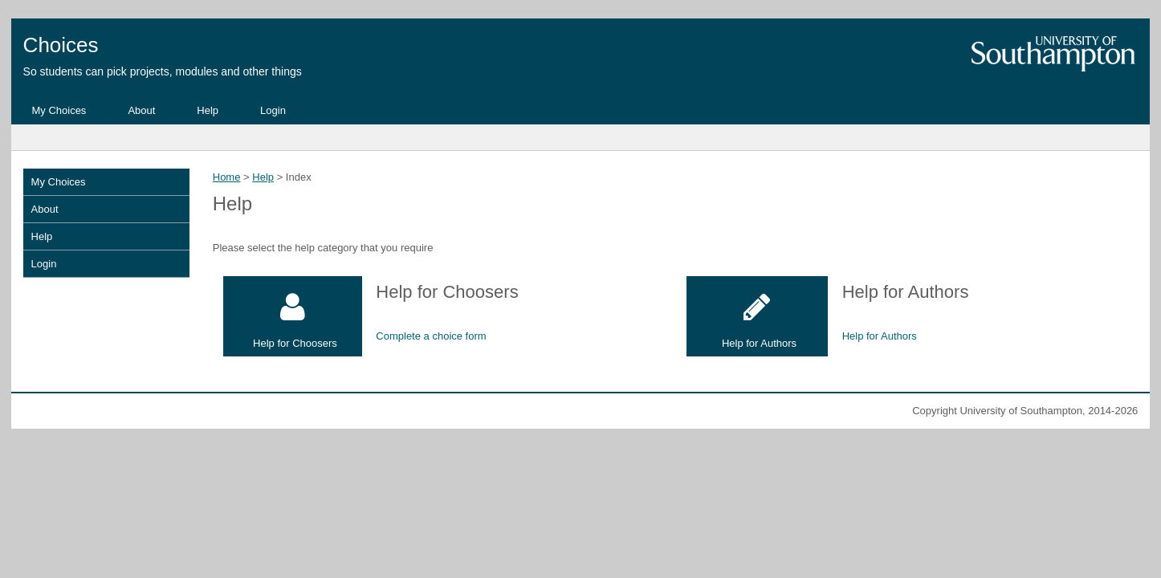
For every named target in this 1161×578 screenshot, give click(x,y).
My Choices (58, 110)
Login (273, 110)
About (141, 110)
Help (207, 110)
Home (227, 177)
